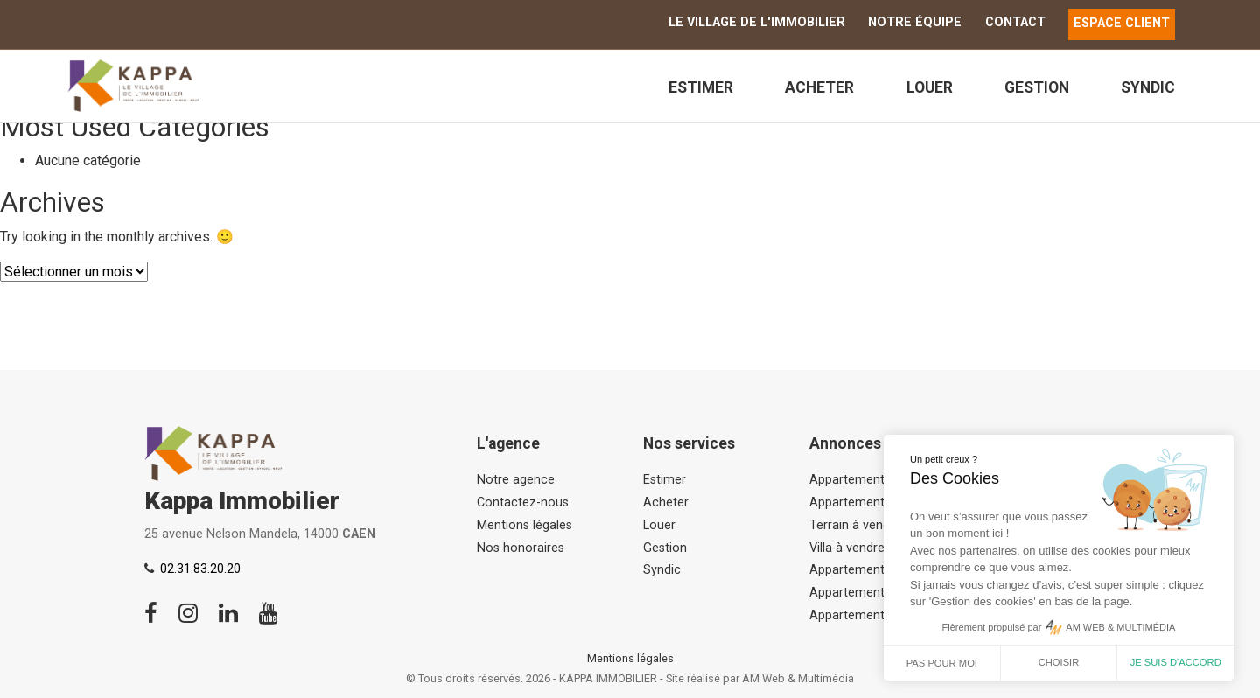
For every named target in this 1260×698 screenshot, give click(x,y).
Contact (1015, 22)
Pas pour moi (941, 663)
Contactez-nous (523, 502)
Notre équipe (915, 22)
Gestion (1036, 87)
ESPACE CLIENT (1122, 23)
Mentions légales (524, 525)
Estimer (700, 87)
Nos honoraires (520, 548)
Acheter (819, 87)
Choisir (1059, 662)
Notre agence (516, 479)
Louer (929, 87)
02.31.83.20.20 (200, 569)
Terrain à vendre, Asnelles (882, 525)
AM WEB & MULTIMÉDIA (1120, 627)
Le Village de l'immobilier (756, 22)
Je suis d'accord (1176, 662)
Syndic (1148, 87)
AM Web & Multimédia (798, 678)
